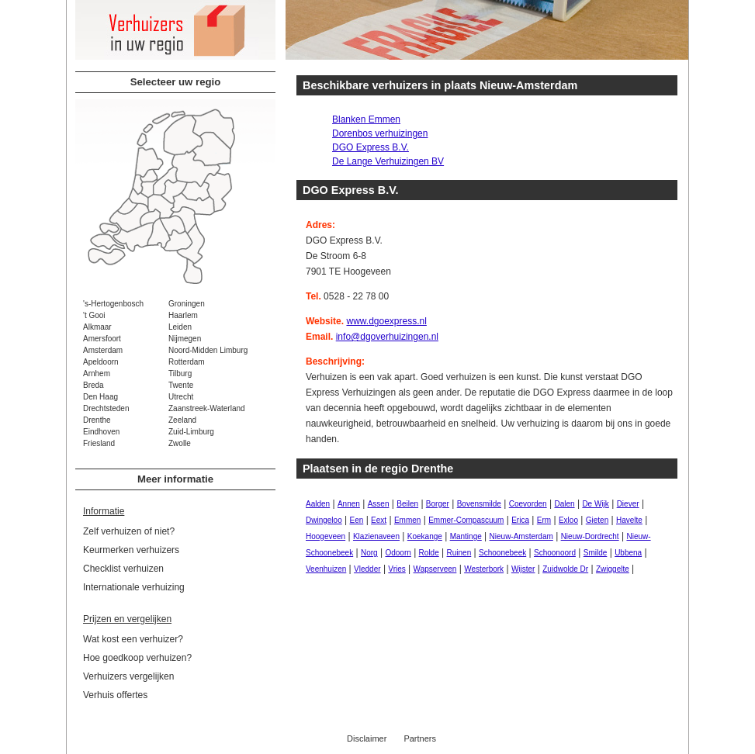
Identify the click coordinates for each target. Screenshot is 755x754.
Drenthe (97, 420)
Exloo (568, 520)
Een (357, 520)
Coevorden (528, 504)
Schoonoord (555, 552)
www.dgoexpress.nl (386, 321)
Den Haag (100, 397)
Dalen (564, 504)
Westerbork (484, 569)
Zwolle (179, 443)
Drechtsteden (106, 408)
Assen (379, 504)
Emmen (407, 520)
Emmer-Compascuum (466, 520)
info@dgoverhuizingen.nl (387, 336)
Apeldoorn (101, 362)
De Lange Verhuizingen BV (388, 161)
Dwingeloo (324, 520)
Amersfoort (102, 338)
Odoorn (397, 552)
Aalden (318, 504)
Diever (628, 504)
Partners (419, 738)
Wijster (523, 569)
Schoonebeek (502, 552)
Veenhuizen (326, 569)
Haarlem (183, 315)
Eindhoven (101, 431)
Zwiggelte (612, 569)
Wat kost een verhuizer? (133, 639)
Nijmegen (184, 338)
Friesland (99, 443)
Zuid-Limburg (191, 431)
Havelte (629, 520)
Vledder (367, 569)
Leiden (180, 327)
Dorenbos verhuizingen (380, 133)
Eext (378, 520)
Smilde (596, 552)
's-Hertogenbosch (113, 303)
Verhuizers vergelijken (128, 676)
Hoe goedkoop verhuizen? (137, 657)
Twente (180, 385)
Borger (437, 504)
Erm (544, 520)
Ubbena (628, 552)
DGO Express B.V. (370, 147)
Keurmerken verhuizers (131, 550)
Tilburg (180, 373)
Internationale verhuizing (134, 587)
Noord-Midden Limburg (208, 350)
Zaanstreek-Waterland (206, 408)
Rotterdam (186, 362)
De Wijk (595, 504)
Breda (93, 385)
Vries (396, 569)
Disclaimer (366, 738)
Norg (369, 552)
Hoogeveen (325, 536)
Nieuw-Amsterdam (521, 536)
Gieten (597, 520)
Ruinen (459, 552)
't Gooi (94, 315)
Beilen (407, 504)
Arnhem (96, 373)
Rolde (429, 552)
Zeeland (182, 420)
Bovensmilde (479, 504)
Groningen (186, 303)
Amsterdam (103, 350)
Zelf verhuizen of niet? (129, 531)
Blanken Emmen (366, 119)
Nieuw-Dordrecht (590, 536)
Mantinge (466, 536)
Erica (520, 520)
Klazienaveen (376, 536)
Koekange (424, 536)
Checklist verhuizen (123, 568)
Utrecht (180, 397)
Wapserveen (435, 569)
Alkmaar (97, 327)
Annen (349, 504)
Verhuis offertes (115, 695)
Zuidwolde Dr (565, 569)
